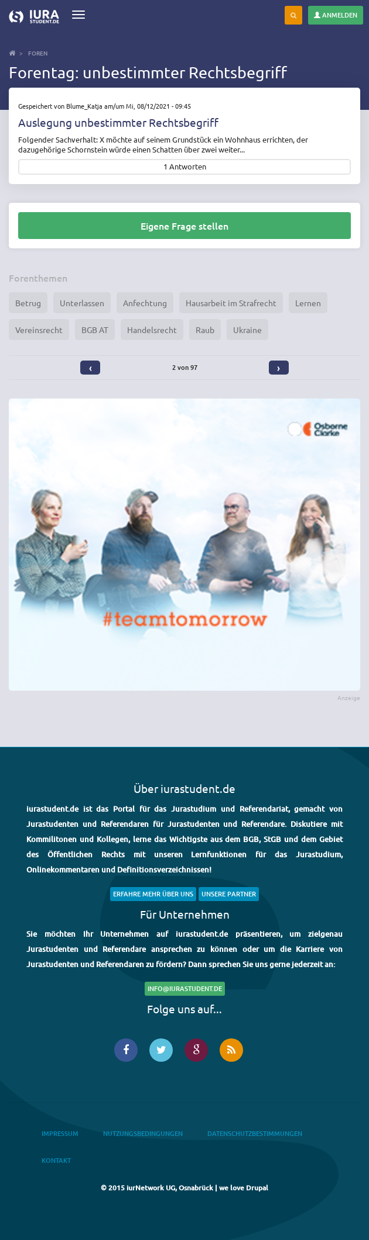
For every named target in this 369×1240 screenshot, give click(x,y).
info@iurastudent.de (185, 988)
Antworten (187, 167)
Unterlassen (82, 302)
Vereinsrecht (39, 329)
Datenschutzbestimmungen (254, 1133)
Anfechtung (145, 302)
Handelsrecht (152, 329)
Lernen (308, 302)
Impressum (60, 1133)
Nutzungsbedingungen (143, 1133)
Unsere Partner (228, 894)
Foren (37, 53)
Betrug (28, 302)
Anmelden (335, 15)
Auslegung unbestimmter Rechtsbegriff (118, 122)
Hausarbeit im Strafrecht (231, 302)
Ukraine (247, 329)
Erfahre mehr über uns (153, 894)
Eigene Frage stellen (184, 225)
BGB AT (94, 329)
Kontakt (56, 1160)
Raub (205, 329)
